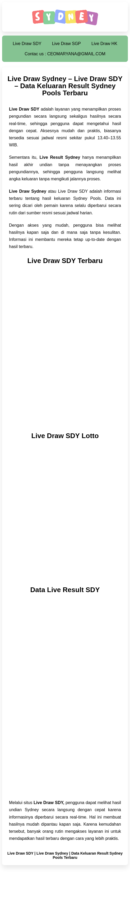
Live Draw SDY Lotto (65, 436)
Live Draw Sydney (52, 853)
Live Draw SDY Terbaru (65, 261)
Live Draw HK (104, 43)
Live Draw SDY (27, 43)
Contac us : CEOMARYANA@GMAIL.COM (65, 54)
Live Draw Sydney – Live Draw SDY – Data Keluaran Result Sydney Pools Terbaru (65, 86)
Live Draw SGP (66, 43)
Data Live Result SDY (65, 590)
